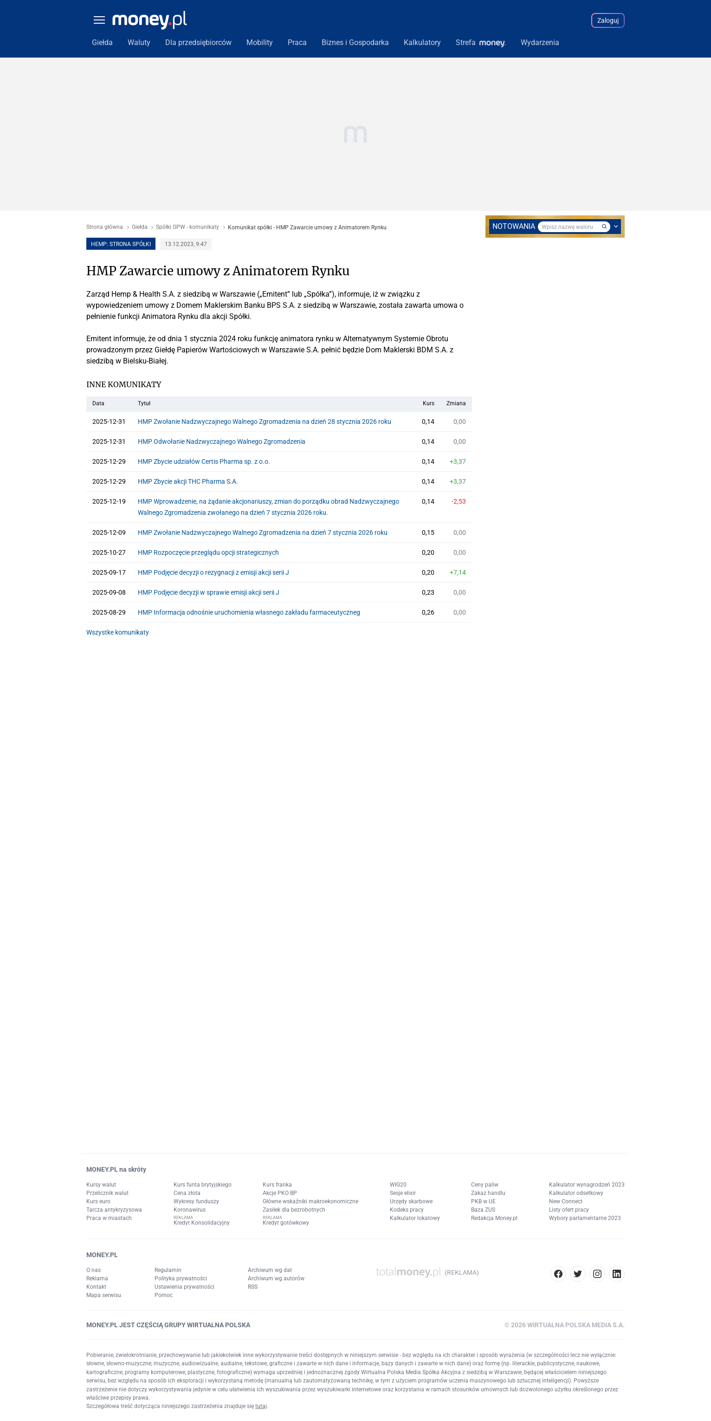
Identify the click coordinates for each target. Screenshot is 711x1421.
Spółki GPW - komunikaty (187, 227)
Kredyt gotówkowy (286, 1223)
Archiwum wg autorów (276, 1278)
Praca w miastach (109, 1218)
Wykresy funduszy (196, 1201)
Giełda (140, 227)
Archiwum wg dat (270, 1270)
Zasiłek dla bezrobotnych (294, 1210)
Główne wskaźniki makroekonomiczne (310, 1201)
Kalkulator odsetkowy (576, 1193)
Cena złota (187, 1193)
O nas (93, 1270)
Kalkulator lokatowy (415, 1218)
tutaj (261, 1406)
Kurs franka (277, 1184)
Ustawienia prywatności (184, 1287)
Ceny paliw (484, 1184)
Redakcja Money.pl (494, 1218)
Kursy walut (101, 1184)
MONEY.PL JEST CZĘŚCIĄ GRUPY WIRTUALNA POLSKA (168, 1325)
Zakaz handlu (488, 1193)
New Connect (565, 1201)
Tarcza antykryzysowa (114, 1210)
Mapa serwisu (103, 1295)
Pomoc (164, 1295)
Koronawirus (190, 1210)
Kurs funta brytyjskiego (203, 1184)
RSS (253, 1287)
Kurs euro (98, 1201)
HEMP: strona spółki (121, 244)
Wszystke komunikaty (117, 632)
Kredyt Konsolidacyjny (202, 1223)
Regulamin (168, 1270)
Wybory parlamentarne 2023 (585, 1218)
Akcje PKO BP (280, 1193)
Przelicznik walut (107, 1193)
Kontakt (96, 1287)
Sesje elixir (403, 1193)
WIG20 (398, 1184)
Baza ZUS (483, 1210)
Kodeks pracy (407, 1210)
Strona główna (104, 227)
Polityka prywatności (181, 1278)
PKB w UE (483, 1201)
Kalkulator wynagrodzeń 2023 (587, 1184)
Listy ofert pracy (569, 1210)
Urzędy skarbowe (411, 1201)
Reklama (97, 1278)
